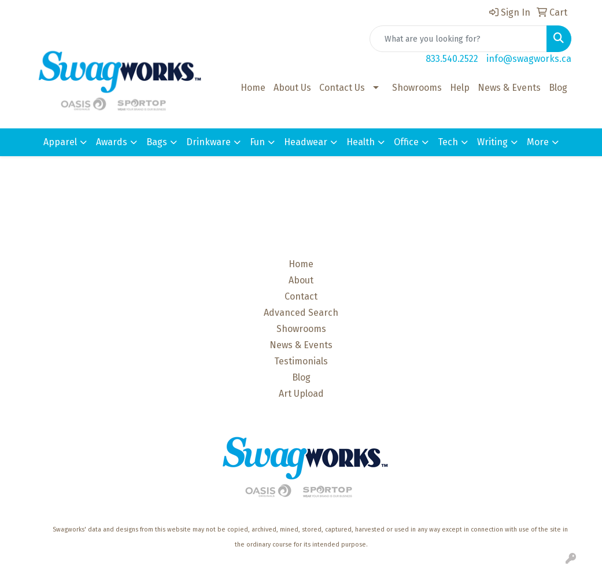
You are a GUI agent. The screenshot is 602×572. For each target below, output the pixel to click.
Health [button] (360, 141)
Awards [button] (111, 141)
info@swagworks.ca (528, 58)
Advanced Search (301, 312)
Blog (558, 87)
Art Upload (301, 393)
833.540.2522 (452, 58)
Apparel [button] (60, 141)
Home (253, 87)
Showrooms (417, 87)
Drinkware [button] (208, 141)
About (301, 280)
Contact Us (342, 87)
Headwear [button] (305, 141)
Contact (301, 296)
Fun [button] (257, 141)
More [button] (538, 141)
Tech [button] (448, 141)
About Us (292, 87)
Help (460, 87)
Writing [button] (492, 141)
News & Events (509, 87)
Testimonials (301, 361)
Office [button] (406, 141)
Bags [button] (156, 141)
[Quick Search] (458, 38)
